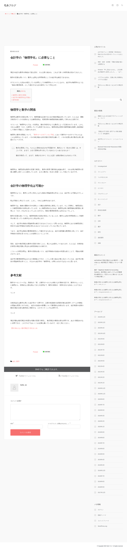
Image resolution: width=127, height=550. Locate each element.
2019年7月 (101, 443)
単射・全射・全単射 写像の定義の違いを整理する (110, 63)
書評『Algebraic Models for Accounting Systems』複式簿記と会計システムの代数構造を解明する (108, 272)
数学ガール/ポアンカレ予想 (44, 134)
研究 (99, 232)
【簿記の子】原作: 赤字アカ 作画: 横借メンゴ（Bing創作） (110, 132)
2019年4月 (101, 459)
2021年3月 (101, 372)
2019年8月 (101, 437)
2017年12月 (101, 492)
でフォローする (27, 376)
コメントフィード (103, 520)
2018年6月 (101, 481)
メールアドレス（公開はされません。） (58, 427)
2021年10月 (101, 333)
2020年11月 (101, 393)
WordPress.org (102, 526)
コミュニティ (102, 172)
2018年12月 (101, 470)
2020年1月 (101, 426)
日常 (99, 221)
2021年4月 (101, 366)
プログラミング (103, 194)
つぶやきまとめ (103, 177)
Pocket (35, 65)
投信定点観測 (102, 210)
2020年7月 (101, 404)
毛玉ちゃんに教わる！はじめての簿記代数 (110, 86)
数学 (18, 361)
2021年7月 (101, 350)
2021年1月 (101, 383)
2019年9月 (101, 432)
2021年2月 (101, 377)
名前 (11, 427)
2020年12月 (101, 388)
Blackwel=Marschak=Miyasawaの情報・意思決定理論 (110, 148)
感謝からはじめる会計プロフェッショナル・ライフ (110, 117)
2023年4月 (101, 328)
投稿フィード (102, 515)
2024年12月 (101, 317)
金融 (99, 243)
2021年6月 (101, 355)
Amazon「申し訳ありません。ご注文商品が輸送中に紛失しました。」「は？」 (110, 71)
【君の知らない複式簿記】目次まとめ (23, 328)
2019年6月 (101, 448)
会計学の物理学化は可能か (21, 97)
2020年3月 (101, 415)
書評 (99, 226)
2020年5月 (101, 410)
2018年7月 (101, 476)
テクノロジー (102, 183)
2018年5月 (101, 487)
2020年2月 (101, 421)
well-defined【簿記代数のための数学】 (106, 260)
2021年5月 (101, 361)
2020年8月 (101, 399)
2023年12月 (101, 322)
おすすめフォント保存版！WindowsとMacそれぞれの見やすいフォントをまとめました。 (110, 54)
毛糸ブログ (10, 5)
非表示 (23, 91)
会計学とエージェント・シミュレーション (110, 140)
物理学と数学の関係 (19, 95)
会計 (13, 361)
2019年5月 (101, 454)
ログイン (100, 509)
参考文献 (15, 100)
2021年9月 (101, 339)
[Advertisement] (63, 30)
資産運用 (100, 237)
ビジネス (100, 188)
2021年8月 (101, 344)
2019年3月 (101, 465)
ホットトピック (103, 199)
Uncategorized (102, 166)
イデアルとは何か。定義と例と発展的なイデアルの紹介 (110, 78)
